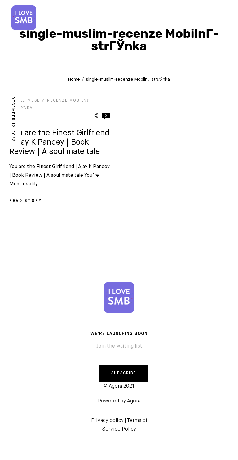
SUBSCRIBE (123, 373)
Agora (133, 401)
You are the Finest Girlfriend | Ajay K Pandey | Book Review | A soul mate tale (59, 142)
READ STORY (25, 201)
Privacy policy (107, 420)
